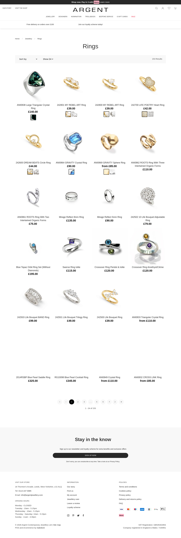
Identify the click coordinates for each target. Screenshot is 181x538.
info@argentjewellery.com (32, 495)
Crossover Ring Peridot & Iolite (110, 267)
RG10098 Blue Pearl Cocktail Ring (71, 377)
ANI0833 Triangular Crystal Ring (148, 317)
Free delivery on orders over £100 (40, 24)
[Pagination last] (121, 401)
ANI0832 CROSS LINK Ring (148, 377)
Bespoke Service (106, 17)
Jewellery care (73, 499)
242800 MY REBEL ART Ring (109, 105)
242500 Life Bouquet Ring (109, 317)
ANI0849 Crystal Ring (109, 377)
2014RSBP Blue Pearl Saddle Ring (33, 377)
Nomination (76, 17)
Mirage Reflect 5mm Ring (109, 217)
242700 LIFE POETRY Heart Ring (147, 105)
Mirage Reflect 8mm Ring (71, 217)
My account (72, 495)
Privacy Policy (114, 461)
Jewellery (50, 17)
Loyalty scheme (73, 507)
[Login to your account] (163, 8)
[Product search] (156, 8)
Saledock (41, 528)
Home (17, 39)
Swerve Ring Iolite (71, 267)
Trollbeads (90, 17)
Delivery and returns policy (130, 499)
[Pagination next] (115, 401)
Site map (57, 525)
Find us (70, 491)
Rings (39, 39)
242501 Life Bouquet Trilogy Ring (71, 317)
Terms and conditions (128, 487)
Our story (7, 8)
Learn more (105, 2)
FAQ (121, 503)
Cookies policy (125, 491)
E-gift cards (122, 17)
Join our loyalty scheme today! (90, 24)
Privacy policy (125, 495)
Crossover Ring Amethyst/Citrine (148, 267)
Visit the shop (21, 8)
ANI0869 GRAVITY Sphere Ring (109, 162)
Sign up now (90, 455)
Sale (133, 17)
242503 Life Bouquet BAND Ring (33, 317)
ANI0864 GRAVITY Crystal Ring (71, 162)
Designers (63, 17)
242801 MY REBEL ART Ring (71, 105)
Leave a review (73, 503)
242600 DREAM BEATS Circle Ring (33, 162)
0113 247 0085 (25, 491)
